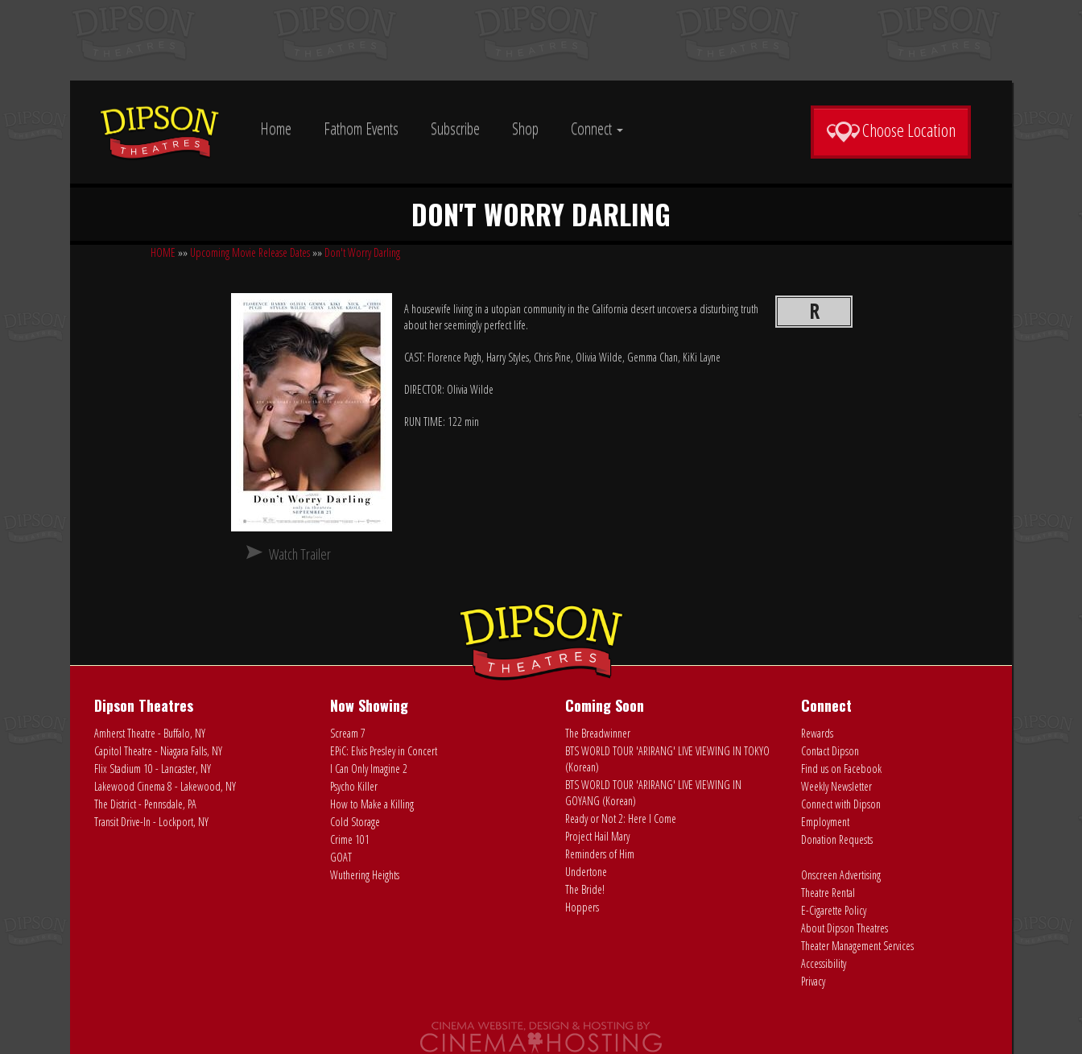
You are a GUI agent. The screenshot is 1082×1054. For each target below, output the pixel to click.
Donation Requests (837, 839)
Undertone (586, 871)
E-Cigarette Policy (833, 910)
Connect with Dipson (841, 804)
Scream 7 (347, 733)
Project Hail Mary (597, 836)
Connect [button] (597, 128)
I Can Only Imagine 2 (368, 768)
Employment (825, 821)
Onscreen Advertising (841, 874)
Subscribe (455, 128)
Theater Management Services (857, 945)
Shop (525, 128)
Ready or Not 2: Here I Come (620, 818)
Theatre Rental (828, 892)
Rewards (817, 733)
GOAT (341, 857)
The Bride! (585, 889)
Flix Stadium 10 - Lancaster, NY (152, 768)
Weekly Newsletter (836, 786)
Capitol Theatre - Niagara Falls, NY (158, 750)
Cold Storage (355, 821)
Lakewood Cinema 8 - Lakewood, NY (165, 786)
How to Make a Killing (372, 804)
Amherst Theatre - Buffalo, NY (149, 733)
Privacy (813, 981)
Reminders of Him (599, 854)
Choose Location (891, 130)
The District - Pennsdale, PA (145, 804)
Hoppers (582, 907)
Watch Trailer (300, 554)
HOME (163, 252)
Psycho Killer (354, 786)
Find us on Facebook (841, 768)
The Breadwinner (597, 733)
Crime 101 (350, 839)
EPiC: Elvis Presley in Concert (383, 750)
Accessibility (823, 963)
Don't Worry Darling (362, 252)
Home (275, 128)
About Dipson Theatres (844, 928)
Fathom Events (361, 128)
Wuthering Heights (364, 874)
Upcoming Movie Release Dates (250, 252)
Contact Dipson (830, 750)
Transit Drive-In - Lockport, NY (151, 821)
